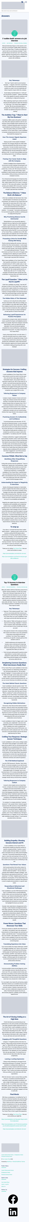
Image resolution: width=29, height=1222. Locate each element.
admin (3, 43)
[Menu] (26, 2)
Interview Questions (11, 587)
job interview (9, 43)
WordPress (9, 1161)
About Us (3, 1186)
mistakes (25, 43)
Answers (16, 43)
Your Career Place (17, 548)
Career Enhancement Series (7, 1154)
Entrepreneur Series (18, 1154)
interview (20, 43)
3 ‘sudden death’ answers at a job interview (14, 40)
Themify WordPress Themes (18, 1161)
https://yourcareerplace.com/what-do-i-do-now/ (14, 553)
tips (26, 587)
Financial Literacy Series (6, 1156)
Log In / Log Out (5, 1184)
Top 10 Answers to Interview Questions (14, 584)
